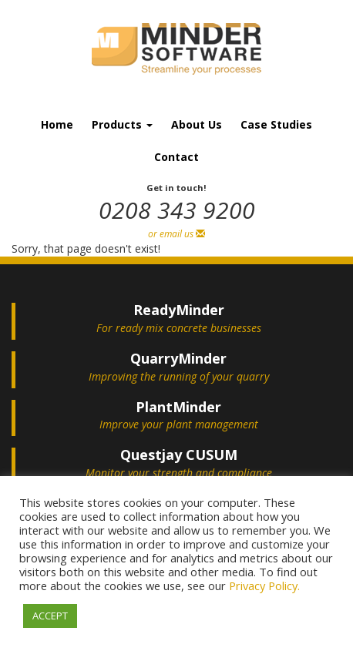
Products (122, 124)
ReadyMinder (178, 309)
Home (57, 124)
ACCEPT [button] (50, 615)
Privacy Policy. (264, 585)
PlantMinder (178, 407)
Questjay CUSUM (178, 454)
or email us (176, 233)
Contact (176, 156)
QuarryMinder (178, 358)
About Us (196, 124)
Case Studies (276, 124)
